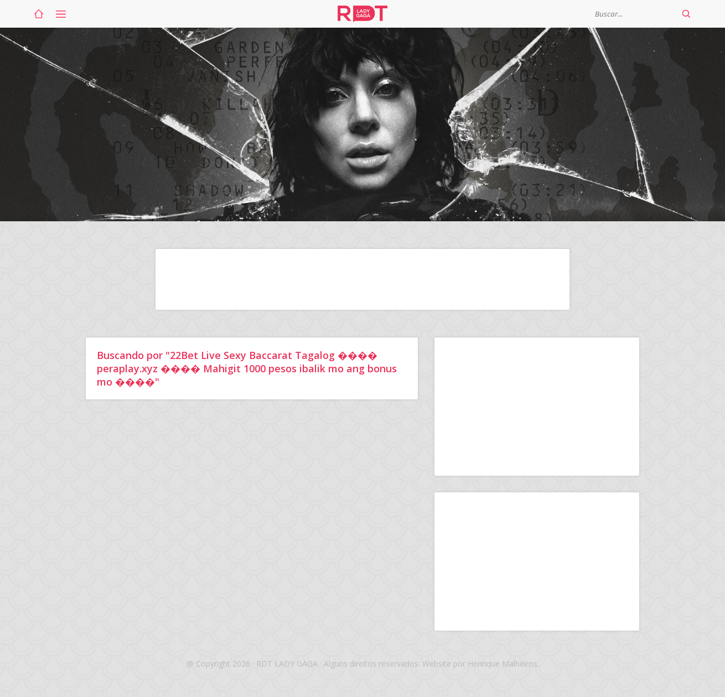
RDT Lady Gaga (362, 14)
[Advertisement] (362, 279)
